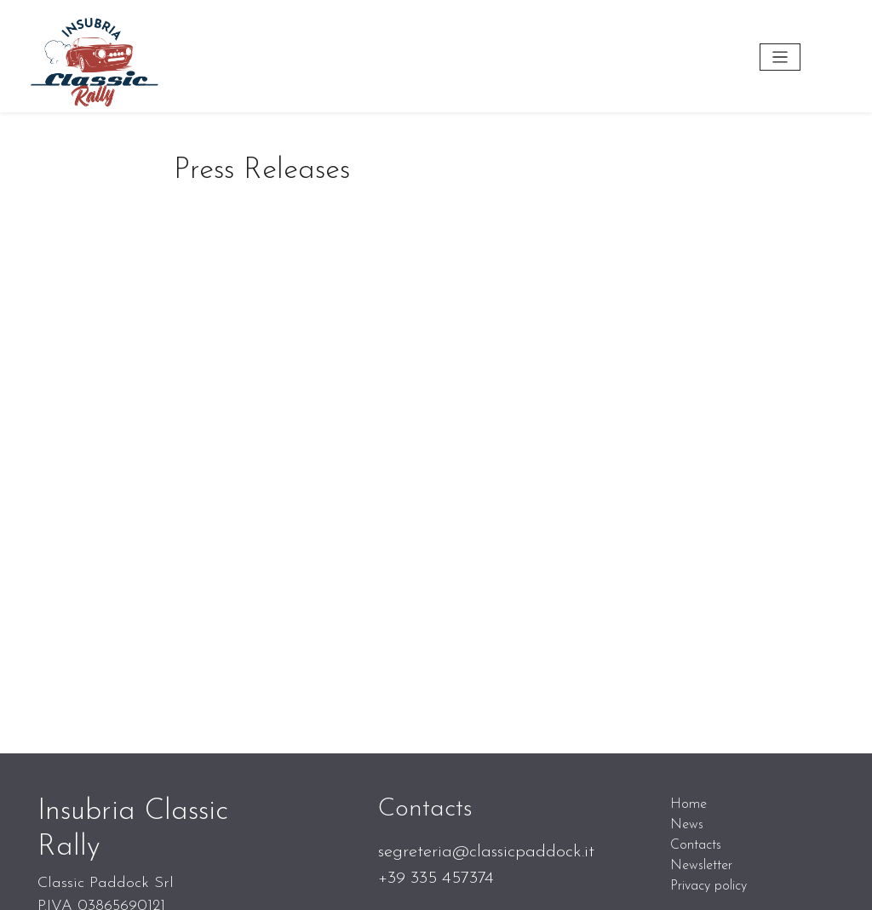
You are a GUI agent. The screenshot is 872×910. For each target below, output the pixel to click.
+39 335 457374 (436, 878)
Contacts (695, 845)
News (686, 825)
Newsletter (701, 866)
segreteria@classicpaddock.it (486, 852)
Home (688, 804)
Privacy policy (708, 886)
